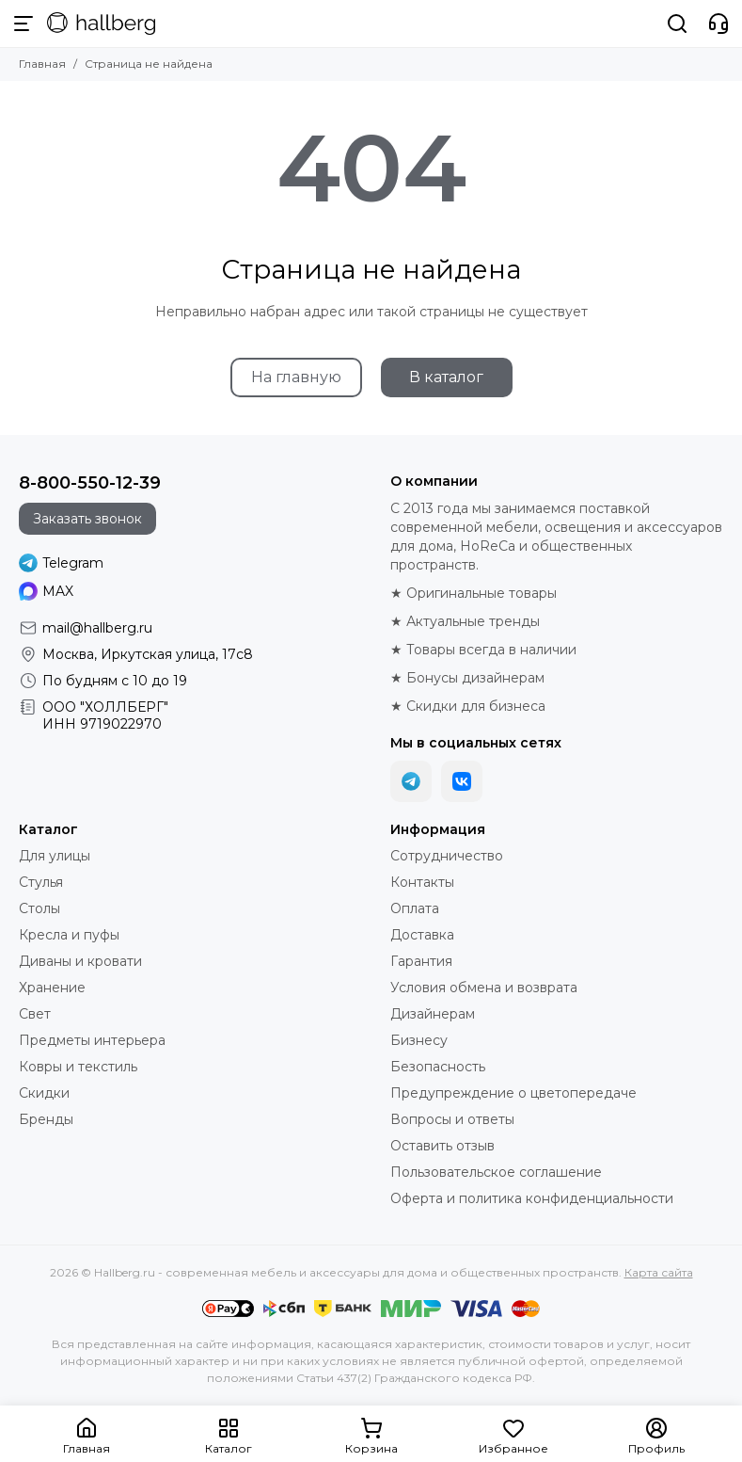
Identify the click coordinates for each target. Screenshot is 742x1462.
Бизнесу (419, 1040)
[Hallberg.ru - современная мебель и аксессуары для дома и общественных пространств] (101, 23)
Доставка (422, 934)
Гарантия (421, 961)
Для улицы (54, 855)
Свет (35, 1013)
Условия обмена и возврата (483, 987)
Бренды (46, 1119)
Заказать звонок (87, 518)
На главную (296, 377)
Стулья (41, 882)
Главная (42, 63)
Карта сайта (658, 1272)
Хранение (52, 987)
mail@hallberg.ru (97, 627)
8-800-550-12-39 (90, 483)
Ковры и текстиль (78, 1066)
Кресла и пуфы (69, 934)
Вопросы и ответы (452, 1119)
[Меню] (23, 23)
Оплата (414, 908)
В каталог (446, 377)
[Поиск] (677, 23)
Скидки (44, 1092)
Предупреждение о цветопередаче (513, 1092)
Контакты (422, 882)
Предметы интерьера (92, 1040)
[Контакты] (718, 23)
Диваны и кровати (80, 961)
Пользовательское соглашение (496, 1172)
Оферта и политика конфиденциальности (531, 1198)
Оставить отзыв (442, 1145)
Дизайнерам (432, 1013)
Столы (39, 908)
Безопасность (437, 1066)
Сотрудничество (446, 855)
